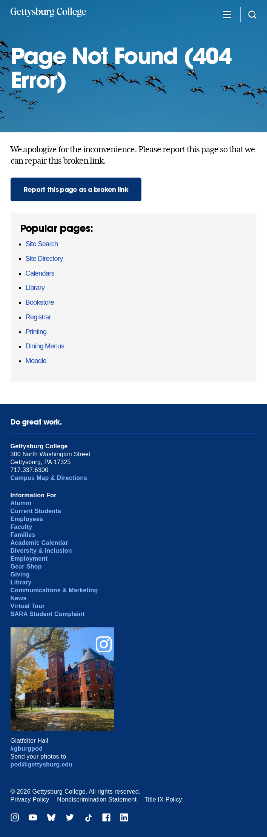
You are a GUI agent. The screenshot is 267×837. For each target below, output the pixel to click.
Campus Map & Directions (49, 478)
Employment (29, 558)
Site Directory (44, 258)
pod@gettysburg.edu (42, 764)
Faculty (21, 527)
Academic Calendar (39, 543)
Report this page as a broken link (76, 189)
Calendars (40, 273)
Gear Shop (26, 566)
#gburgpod (27, 748)
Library (35, 287)
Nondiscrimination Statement (97, 799)
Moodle (36, 361)
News (19, 598)
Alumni (21, 503)
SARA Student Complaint (48, 614)
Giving (20, 574)
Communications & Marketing (54, 590)
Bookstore (40, 302)
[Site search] (252, 14)
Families (23, 535)
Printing (36, 332)
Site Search (42, 244)
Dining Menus (45, 346)
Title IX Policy (163, 799)
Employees (27, 519)
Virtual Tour (28, 606)
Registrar (38, 317)
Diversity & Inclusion (41, 550)
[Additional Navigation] (227, 14)
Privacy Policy (30, 799)
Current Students (36, 511)
